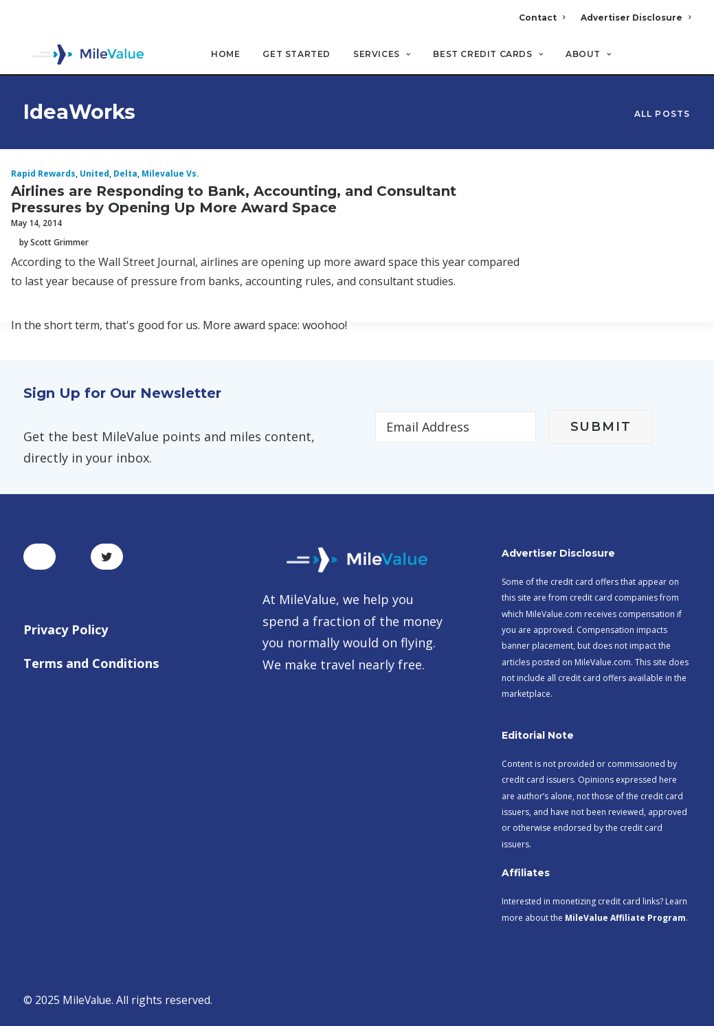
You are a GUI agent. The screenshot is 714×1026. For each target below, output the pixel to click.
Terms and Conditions (91, 663)
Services (381, 55)
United (94, 174)
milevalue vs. (170, 174)
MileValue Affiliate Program (625, 918)
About (588, 55)
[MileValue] (84, 55)
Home (225, 55)
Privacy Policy (65, 629)
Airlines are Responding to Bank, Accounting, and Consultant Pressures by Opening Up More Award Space (233, 199)
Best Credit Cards (488, 55)
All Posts (662, 114)
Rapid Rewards (43, 174)
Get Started (297, 55)
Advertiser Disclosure (636, 17)
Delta (125, 174)
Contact (542, 17)
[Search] (682, 61)
